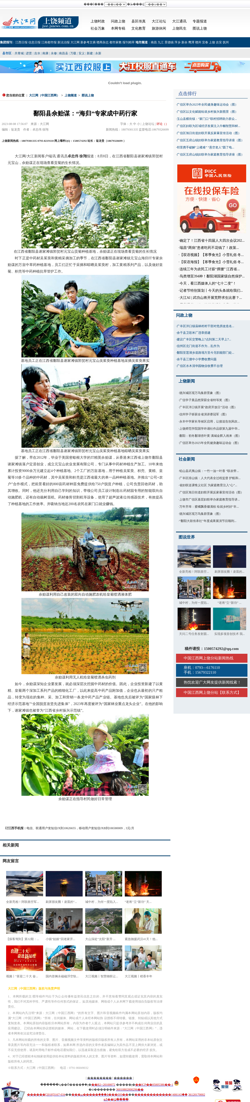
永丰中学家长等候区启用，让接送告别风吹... (209, 421)
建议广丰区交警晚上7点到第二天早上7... (204, 339)
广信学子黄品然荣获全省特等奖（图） (205, 400)
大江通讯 (179, 21)
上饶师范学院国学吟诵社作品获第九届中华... (209, 428)
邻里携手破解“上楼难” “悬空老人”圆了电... (205, 147)
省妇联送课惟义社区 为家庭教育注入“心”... (208, 485)
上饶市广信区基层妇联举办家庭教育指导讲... (209, 499)
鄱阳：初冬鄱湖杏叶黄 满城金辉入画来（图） (210, 436)
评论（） (162, 124)
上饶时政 (98, 21)
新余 (184, 42)
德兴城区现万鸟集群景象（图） (200, 393)
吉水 (37, 53)
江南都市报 (49, 42)
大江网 (75, 42)
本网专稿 (118, 28)
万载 (73, 53)
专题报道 (200, 21)
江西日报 (21, 42)
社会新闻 (187, 459)
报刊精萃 (128, 42)
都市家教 (115, 42)
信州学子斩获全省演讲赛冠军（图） (203, 414)
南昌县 (63, 53)
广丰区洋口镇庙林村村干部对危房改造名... (205, 326)
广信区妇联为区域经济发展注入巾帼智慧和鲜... (208, 126)
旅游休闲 (159, 28)
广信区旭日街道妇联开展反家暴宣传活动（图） (209, 133)
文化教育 (138, 28)
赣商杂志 (102, 42)
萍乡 (177, 42)
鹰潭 (191, 42)
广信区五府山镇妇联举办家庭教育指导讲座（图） (210, 140)
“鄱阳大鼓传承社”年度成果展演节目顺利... (207, 521)
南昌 (154, 42)
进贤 (29, 53)
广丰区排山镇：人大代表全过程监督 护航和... (210, 478)
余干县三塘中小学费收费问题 (197, 359)
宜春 (205, 42)
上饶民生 (179, 28)
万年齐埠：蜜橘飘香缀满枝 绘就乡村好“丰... (209, 506)
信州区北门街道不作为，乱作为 (198, 346)
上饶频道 (71, 95)
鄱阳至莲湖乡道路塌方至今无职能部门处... (205, 352)
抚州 (226, 42)
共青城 (19, 53)
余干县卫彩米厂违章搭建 (193, 333)
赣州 (198, 42)
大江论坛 (159, 21)
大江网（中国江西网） (44, 95)
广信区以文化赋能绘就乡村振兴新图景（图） (207, 111)
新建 (90, 53)
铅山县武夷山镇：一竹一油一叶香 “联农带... (209, 471)
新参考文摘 (88, 42)
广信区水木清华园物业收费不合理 (200, 366)
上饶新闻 (187, 381)
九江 (161, 42)
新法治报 (63, 42)
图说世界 (187, 537)
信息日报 (34, 42)
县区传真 (138, 21)
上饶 (212, 42)
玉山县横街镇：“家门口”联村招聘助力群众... (207, 119)
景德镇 (169, 42)
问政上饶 (118, 21)
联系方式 (229, 692)
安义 (82, 53)
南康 (45, 53)
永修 (54, 53)
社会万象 (98, 28)
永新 (98, 53)
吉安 (219, 42)
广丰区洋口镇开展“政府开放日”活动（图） (208, 407)
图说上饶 (200, 28)
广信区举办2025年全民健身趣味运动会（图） (207, 104)
